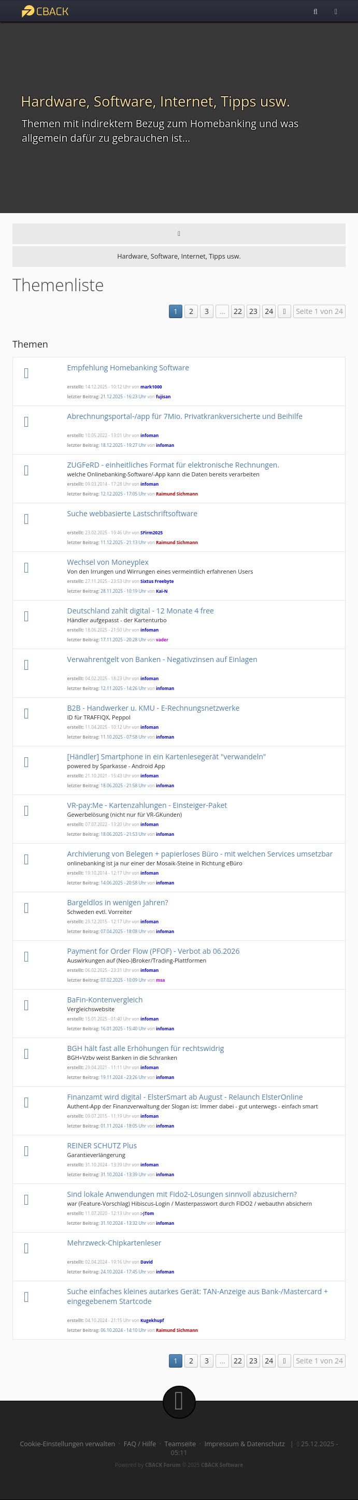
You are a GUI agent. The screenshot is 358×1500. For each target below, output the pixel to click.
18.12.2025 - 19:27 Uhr (123, 445)
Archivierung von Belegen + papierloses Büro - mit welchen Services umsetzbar (200, 854)
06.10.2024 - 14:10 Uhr (123, 1330)
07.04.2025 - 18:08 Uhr (123, 931)
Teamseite (180, 1443)
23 (253, 311)
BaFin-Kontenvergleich (105, 999)
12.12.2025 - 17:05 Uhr (123, 494)
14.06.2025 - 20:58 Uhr (123, 883)
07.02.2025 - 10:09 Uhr (123, 980)
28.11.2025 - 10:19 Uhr (123, 591)
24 (269, 311)
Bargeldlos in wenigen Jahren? (117, 902)
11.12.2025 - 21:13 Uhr (123, 542)
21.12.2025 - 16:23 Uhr (123, 396)
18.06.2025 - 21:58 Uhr (123, 785)
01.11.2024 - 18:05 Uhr (123, 1126)
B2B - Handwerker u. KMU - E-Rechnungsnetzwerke (153, 708)
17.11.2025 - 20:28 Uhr (123, 639)
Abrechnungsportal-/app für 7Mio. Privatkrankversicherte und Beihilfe (185, 416)
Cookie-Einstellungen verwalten (67, 1443)
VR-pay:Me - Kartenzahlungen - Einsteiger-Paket (147, 805)
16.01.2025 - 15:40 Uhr (123, 1028)
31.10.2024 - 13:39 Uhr (123, 1174)
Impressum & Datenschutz (244, 1443)
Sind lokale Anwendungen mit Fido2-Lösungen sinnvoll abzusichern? (182, 1194)
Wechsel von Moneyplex (108, 562)
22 (238, 311)
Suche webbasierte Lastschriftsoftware (132, 513)
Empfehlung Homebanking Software (128, 367)
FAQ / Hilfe (140, 1443)
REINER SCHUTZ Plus (102, 1145)
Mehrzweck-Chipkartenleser (114, 1243)
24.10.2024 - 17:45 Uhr (123, 1271)
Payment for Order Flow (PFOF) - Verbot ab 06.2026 (153, 951)
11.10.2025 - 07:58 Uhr (123, 737)
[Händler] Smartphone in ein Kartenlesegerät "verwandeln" (166, 756)
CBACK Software (222, 1464)
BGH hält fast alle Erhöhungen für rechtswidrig (145, 1048)
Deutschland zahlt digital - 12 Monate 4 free (140, 611)
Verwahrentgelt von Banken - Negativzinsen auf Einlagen (162, 659)
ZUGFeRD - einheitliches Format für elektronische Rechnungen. (173, 465)
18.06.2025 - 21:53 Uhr (123, 834)
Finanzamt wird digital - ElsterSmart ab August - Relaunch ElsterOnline (185, 1097)
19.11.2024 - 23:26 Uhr (123, 1077)
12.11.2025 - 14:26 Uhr (123, 688)
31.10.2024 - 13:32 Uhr (123, 1223)
